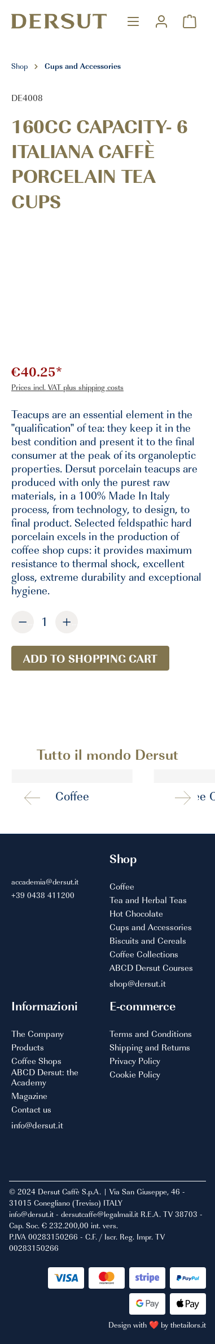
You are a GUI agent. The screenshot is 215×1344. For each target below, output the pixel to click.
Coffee (121, 887)
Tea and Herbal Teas (148, 900)
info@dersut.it (37, 1125)
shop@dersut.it (137, 984)
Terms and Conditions (150, 1034)
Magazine (29, 1096)
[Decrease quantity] (22, 622)
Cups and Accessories (150, 927)
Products (27, 1048)
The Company (37, 1034)
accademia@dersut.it (44, 881)
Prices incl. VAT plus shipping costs (67, 387)
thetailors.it (188, 1324)
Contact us (31, 1110)
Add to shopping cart (90, 658)
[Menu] (133, 21)
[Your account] (161, 21)
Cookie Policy (134, 1075)
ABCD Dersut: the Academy (44, 1077)
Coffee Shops (36, 1061)
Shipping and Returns (149, 1048)
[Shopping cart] (189, 21)
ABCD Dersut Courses (151, 968)
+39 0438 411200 (42, 895)
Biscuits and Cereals (147, 941)
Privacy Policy (134, 1061)
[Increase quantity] (66, 622)
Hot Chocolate (136, 914)
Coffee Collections (143, 954)
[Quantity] (44, 621)
